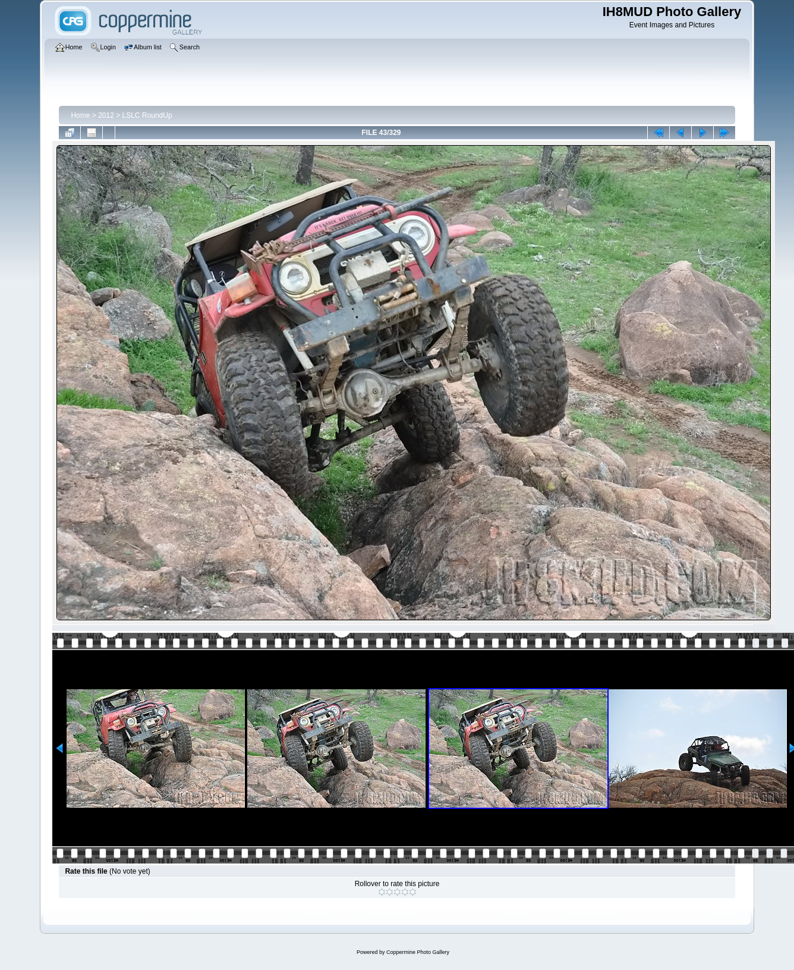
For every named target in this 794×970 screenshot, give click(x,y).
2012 (106, 115)
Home (80, 115)
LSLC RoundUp (147, 115)
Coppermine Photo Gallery (417, 952)
